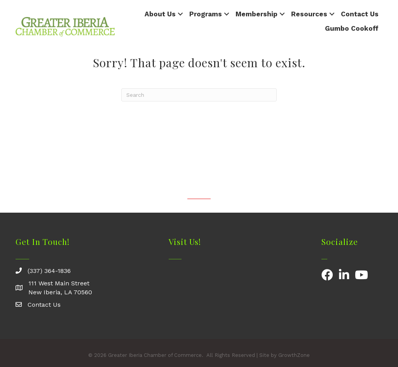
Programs (205, 14)
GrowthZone (294, 355)
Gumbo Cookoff (352, 28)
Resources (309, 14)
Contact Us (360, 14)
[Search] (199, 94)
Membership (257, 14)
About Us (160, 14)
